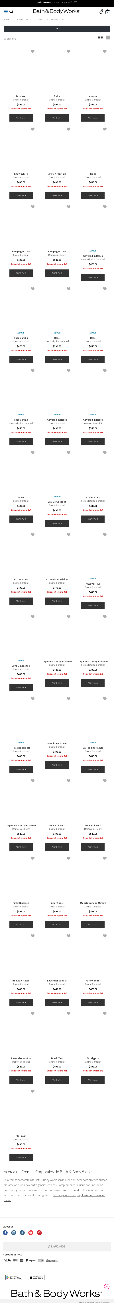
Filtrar (57, 28)
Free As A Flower (21, 981)
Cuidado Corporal (23, 19)
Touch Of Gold (57, 825)
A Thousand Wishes (57, 579)
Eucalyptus (93, 1058)
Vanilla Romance (57, 743)
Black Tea (57, 1058)
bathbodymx (6, 19)
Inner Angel (57, 903)
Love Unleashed (21, 666)
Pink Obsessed (21, 903)
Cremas (41, 19)
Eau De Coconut (57, 502)
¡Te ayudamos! (57, 1247)
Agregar (21, 117)
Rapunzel (21, 96)
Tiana (93, 174)
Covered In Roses (93, 256)
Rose (57, 338)
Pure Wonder (93, 981)
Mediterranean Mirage (93, 903)
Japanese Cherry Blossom (57, 661)
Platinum (21, 1136)
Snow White (21, 174)
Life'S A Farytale (57, 174)
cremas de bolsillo (70, 1190)
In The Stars (93, 497)
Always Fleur (93, 584)
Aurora (93, 96)
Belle (57, 96)
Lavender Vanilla (57, 981)
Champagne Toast (21, 251)
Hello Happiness (21, 748)
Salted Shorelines (93, 748)
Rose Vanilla (21, 338)
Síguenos (8, 1226)
